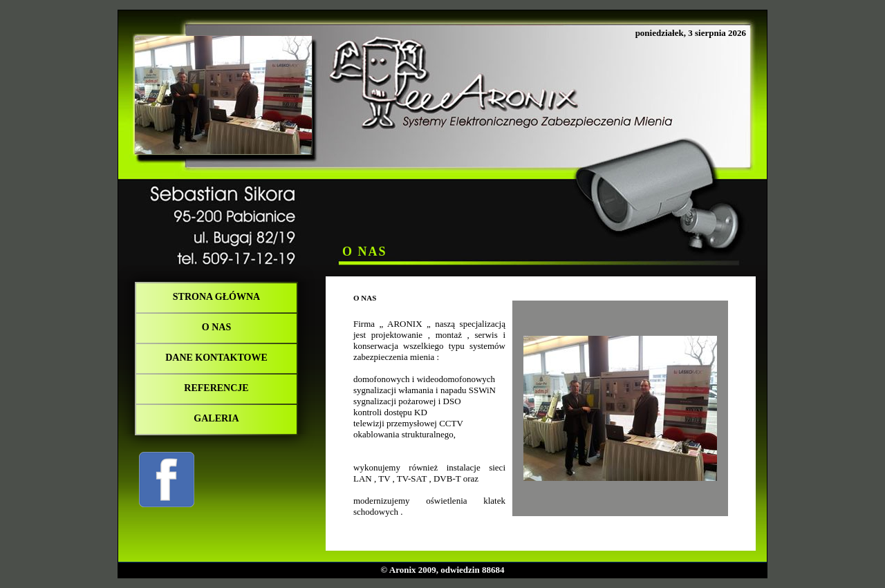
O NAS (216, 327)
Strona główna (216, 297)
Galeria (216, 418)
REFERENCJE (216, 388)
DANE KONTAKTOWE (216, 357)
